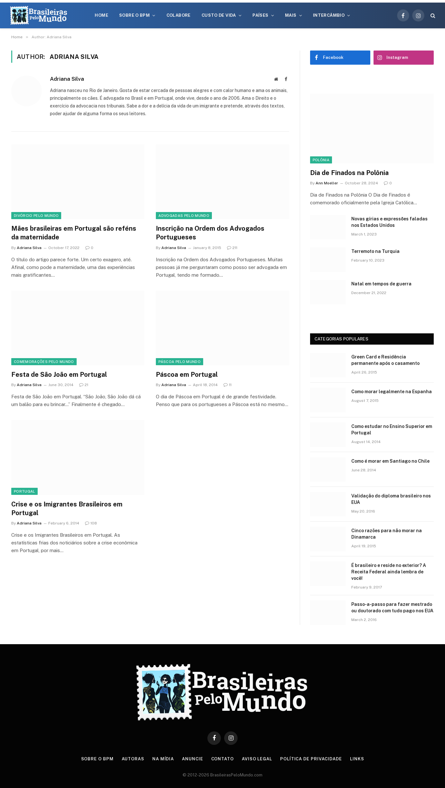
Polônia (321, 160)
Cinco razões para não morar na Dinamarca (386, 534)
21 (83, 385)
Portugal (24, 491)
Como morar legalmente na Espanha (391, 391)
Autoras (133, 758)
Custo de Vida (219, 15)
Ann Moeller (327, 183)
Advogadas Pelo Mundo (183, 216)
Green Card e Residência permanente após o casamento (385, 360)
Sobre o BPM (134, 15)
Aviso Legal (257, 758)
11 (227, 385)
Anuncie (192, 758)
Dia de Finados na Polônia (349, 173)
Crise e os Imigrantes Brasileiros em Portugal (66, 508)
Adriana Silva (67, 79)
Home (101, 15)
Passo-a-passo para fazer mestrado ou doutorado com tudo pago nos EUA (392, 607)
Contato (222, 758)
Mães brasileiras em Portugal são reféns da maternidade (73, 233)
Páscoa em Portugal (187, 374)
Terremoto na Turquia (375, 251)
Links (357, 758)
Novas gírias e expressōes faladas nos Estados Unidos (389, 222)
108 (91, 523)
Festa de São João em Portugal (59, 374)
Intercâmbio (329, 15)
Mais (291, 15)
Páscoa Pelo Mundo (179, 362)
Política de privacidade (311, 758)
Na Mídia (163, 758)
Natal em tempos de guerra (381, 283)
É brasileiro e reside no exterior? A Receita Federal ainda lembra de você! (388, 572)
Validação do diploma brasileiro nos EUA (391, 499)
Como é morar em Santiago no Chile (390, 461)
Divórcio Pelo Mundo (36, 216)
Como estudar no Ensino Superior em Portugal (391, 429)
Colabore (178, 15)
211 (232, 248)
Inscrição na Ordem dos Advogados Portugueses (210, 233)
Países (260, 15)
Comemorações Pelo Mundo (44, 362)
